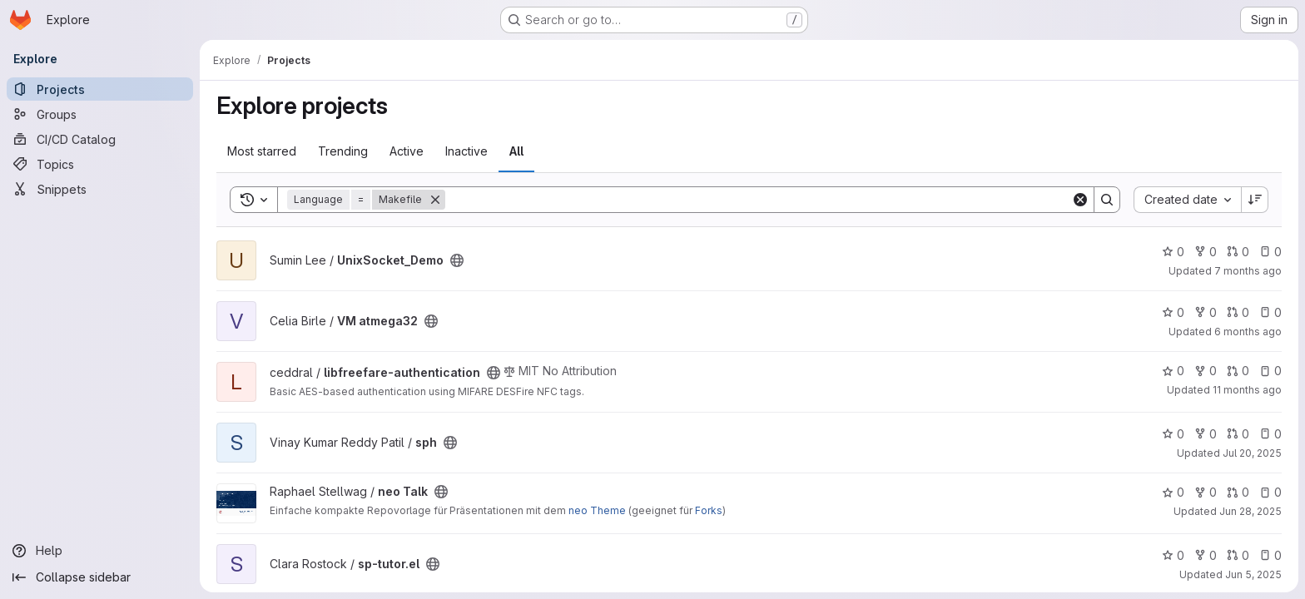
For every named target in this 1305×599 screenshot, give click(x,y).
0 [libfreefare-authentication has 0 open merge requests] (1238, 371)
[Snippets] (100, 188)
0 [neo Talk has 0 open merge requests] (1238, 492)
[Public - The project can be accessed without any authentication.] (457, 260)
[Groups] (100, 114)
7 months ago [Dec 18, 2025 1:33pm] (1248, 271)
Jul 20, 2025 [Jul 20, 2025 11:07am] (1252, 453)
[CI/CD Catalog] (100, 139)
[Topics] (100, 164)
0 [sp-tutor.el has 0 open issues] (1270, 555)
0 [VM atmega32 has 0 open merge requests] (1238, 312)
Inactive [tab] (466, 151)
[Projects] (100, 89)
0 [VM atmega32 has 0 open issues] (1270, 312)
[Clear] (1080, 200)
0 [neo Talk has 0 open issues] (1270, 492)
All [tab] (516, 151)
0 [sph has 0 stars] (1173, 434)
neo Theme (597, 510)
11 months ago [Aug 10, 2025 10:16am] (1247, 390)
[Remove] (435, 200)
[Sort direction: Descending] (1255, 199)
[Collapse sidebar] (100, 577)
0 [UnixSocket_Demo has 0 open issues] (1270, 252)
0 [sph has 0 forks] (1205, 434)
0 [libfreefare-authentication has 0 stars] (1173, 371)
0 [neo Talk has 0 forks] (1205, 492)
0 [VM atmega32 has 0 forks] (1205, 312)
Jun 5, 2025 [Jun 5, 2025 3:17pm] (1253, 574)
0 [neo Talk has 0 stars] (1173, 492)
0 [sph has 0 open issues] (1270, 434)
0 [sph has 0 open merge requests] (1238, 434)
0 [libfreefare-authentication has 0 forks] (1205, 371)
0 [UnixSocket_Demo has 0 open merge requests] (1238, 252)
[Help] (100, 550)
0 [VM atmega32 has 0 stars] (1173, 312)
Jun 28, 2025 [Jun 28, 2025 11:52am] (1250, 511)
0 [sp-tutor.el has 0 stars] (1173, 555)
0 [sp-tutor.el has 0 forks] (1205, 555)
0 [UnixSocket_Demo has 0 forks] (1205, 252)
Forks (708, 510)
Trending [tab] (343, 151)
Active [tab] (407, 151)
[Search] (758, 200)
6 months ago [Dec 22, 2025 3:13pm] (1248, 331)
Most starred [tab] (261, 151)
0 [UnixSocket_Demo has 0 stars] (1173, 252)
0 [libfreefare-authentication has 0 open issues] (1270, 371)
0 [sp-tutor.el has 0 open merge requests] (1238, 555)
